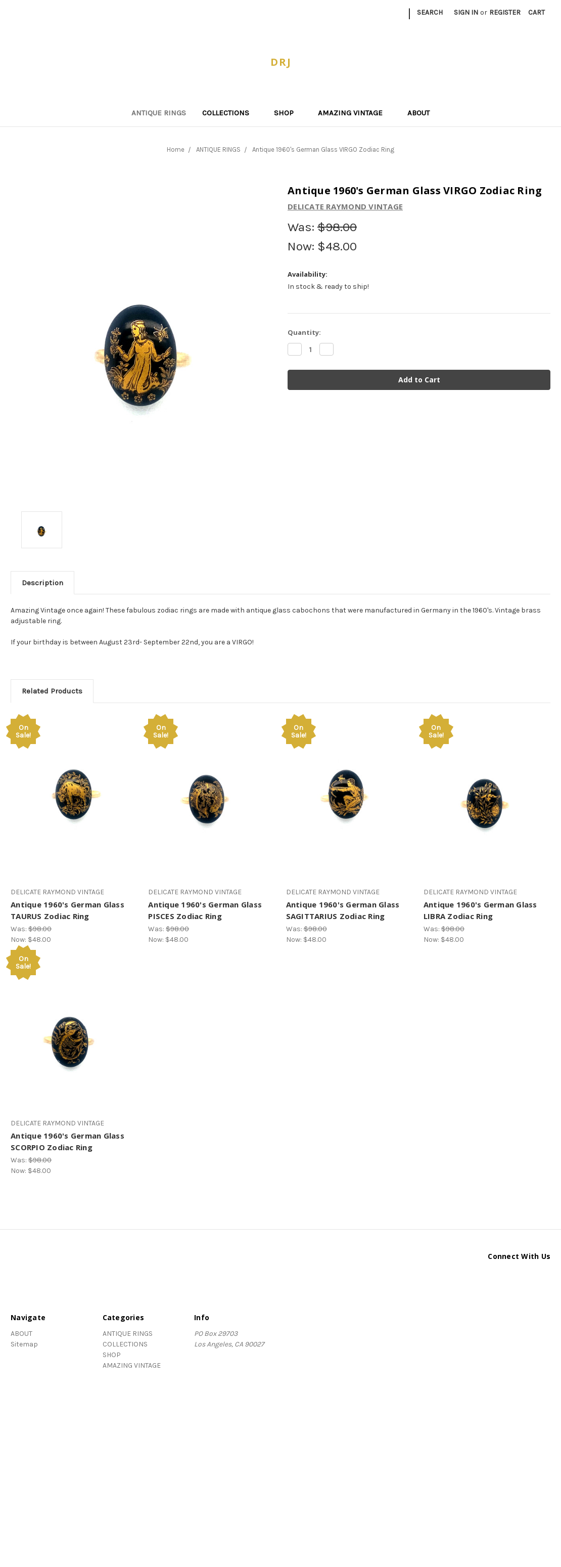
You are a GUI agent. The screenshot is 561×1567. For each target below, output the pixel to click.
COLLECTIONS (230, 112)
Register (505, 12)
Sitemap (24, 1344)
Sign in (466, 12)
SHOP (288, 112)
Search (430, 12)
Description (42, 582)
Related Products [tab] (52, 690)
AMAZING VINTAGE (354, 112)
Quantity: (304, 332)
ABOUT (418, 112)
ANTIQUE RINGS (158, 112)
